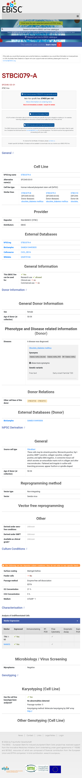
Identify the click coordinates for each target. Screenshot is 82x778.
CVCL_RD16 (26, 252)
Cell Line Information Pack (39, 114)
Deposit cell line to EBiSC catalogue (41, 37)
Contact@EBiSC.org (9, 61)
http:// (29, 711)
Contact (30, 735)
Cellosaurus (9, 252)
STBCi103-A (76, 193)
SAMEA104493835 (29, 247)
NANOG (7, 644)
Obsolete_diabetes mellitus (40, 348)
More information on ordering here (39, 102)
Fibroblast (31, 449)
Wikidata (7, 257)
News (20, 735)
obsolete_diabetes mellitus (32, 201)
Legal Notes (50, 735)
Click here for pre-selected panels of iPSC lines (41, 23)
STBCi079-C (51, 193)
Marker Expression (11, 621)
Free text (33, 373)
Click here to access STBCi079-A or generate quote (39, 94)
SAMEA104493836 (35, 421)
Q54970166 (26, 257)
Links (39, 735)
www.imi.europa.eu (52, 753)
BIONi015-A (62, 32)
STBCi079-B (26, 193)
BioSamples (9, 247)
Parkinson (68, 32)
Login (61, 735)
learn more (51, 44)
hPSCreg (7, 242)
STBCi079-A (26, 175)
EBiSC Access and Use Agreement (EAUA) (39, 125)
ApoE (73, 32)
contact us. (52, 141)
